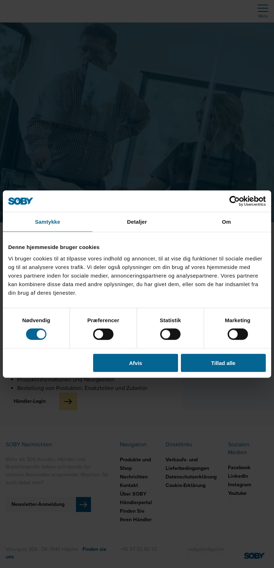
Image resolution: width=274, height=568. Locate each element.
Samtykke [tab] (47, 222)
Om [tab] (226, 222)
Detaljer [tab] (137, 222)
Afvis (135, 363)
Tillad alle (223, 363)
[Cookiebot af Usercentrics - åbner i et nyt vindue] (234, 201)
